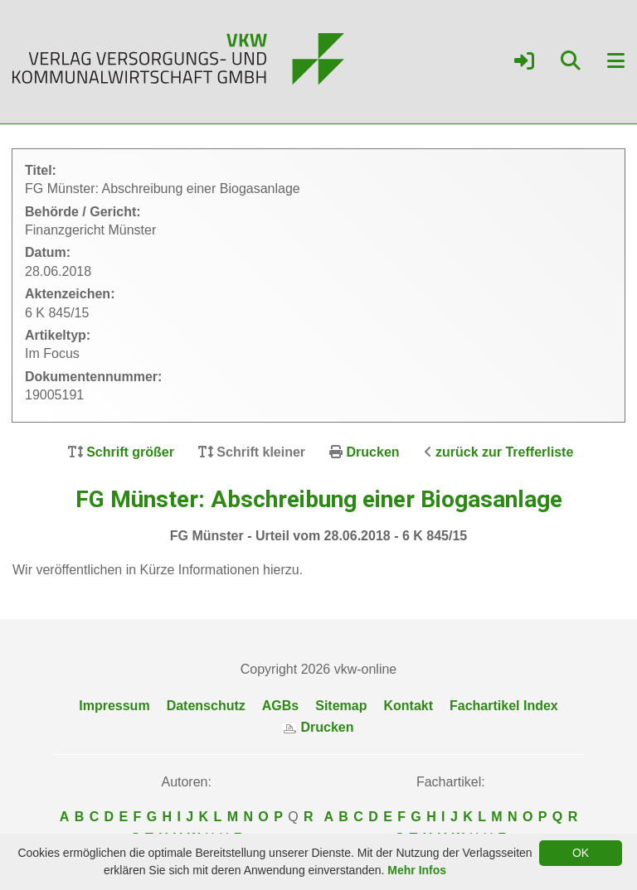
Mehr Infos (416, 870)
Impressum (114, 706)
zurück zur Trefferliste (504, 452)
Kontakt (408, 706)
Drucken (373, 452)
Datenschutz (206, 706)
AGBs (280, 706)
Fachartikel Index (504, 706)
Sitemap (341, 706)
